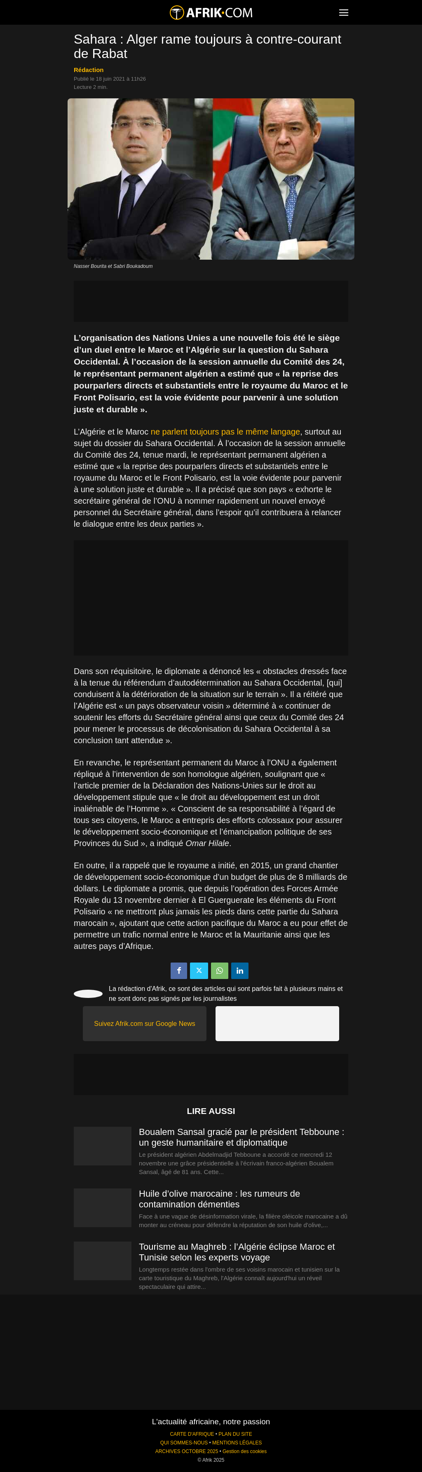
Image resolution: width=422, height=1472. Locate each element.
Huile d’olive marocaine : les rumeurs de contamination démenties (219, 1198)
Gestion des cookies (245, 1451)
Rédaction (89, 69)
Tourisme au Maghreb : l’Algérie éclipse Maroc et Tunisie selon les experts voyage (237, 1252)
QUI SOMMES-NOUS (184, 1443)
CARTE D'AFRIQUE (192, 1434)
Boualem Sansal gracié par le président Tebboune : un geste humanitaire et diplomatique (242, 1137)
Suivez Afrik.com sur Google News (144, 1023)
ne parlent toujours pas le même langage (225, 431)
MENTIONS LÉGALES (237, 1443)
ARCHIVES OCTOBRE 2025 (186, 1451)
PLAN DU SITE (235, 1434)
